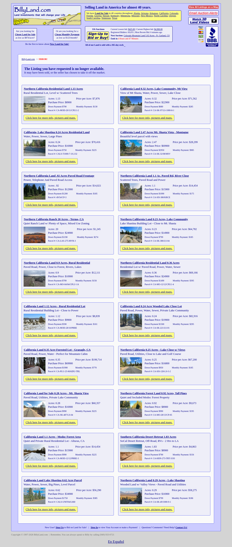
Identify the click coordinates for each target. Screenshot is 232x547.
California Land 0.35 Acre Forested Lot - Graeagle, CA (57, 349)
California (164, 13)
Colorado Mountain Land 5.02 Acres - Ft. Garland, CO (147, 35)
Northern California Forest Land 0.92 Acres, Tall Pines (153, 393)
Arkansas (153, 13)
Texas (114, 18)
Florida (89, 15)
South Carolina (93, 18)
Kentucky (115, 15)
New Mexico (147, 15)
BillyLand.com (28, 59)
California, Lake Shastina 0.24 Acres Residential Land (57, 132)
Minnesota (125, 15)
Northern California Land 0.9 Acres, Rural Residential (57, 262)
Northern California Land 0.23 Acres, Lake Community (154, 219)
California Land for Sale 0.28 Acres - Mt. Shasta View (56, 393)
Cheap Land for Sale (25, 34)
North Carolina (161, 15)
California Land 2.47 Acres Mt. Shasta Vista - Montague (154, 132)
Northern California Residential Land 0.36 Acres (150, 262)
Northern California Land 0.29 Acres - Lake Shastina (152, 480)
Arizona (144, 13)
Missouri (135, 15)
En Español (116, 542)
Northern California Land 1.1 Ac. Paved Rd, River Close (154, 175)
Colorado (174, 13)
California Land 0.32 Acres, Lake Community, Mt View (153, 88)
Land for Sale (101, 13)
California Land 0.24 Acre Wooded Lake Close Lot (151, 306)
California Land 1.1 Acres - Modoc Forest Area (52, 436)
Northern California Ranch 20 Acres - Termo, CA (54, 219)
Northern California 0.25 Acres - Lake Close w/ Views (152, 349)
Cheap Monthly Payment (67, 34)
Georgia (98, 15)
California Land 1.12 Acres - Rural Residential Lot (54, 306)
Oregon (172, 15)
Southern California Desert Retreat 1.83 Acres (148, 436)
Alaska (136, 13)
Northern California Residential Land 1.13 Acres (53, 88)
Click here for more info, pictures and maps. (51, 117)
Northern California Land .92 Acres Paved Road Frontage (59, 175)
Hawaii (106, 15)
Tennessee (106, 18)
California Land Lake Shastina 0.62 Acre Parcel (53, 480)
